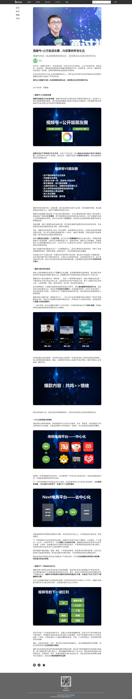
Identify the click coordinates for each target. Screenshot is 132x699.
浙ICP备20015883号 (77, 696)
